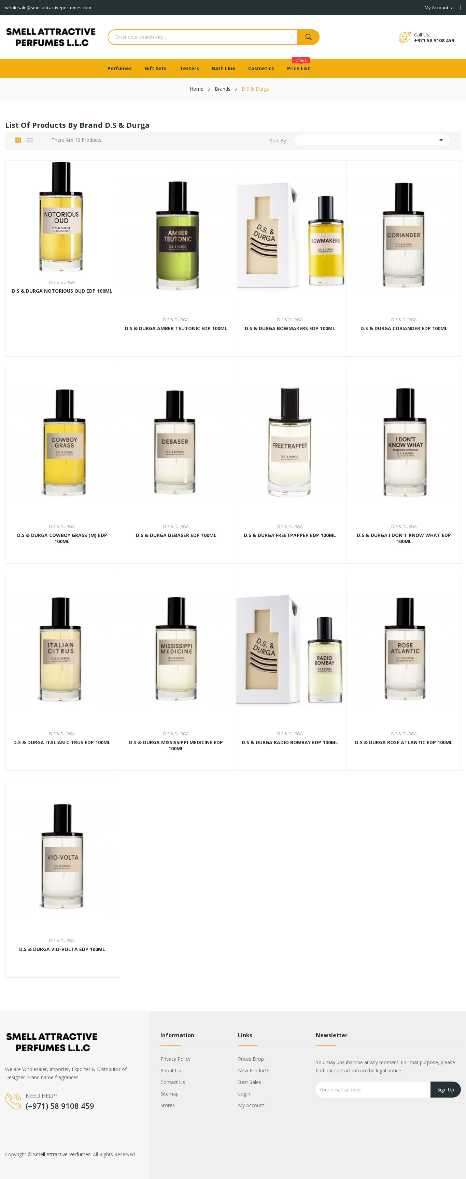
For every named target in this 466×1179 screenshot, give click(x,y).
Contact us (172, 1082)
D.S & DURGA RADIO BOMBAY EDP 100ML (290, 742)
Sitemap (169, 1093)
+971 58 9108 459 (434, 40)
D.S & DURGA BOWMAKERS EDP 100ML (290, 328)
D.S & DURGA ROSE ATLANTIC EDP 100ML (404, 742)
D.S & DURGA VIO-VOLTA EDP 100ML (62, 949)
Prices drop (251, 1059)
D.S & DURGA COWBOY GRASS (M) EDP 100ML (62, 538)
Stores (167, 1105)
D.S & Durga (62, 282)
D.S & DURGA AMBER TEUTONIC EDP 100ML (176, 328)
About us (170, 1070)
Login (244, 1093)
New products (253, 1070)
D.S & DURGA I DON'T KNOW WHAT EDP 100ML (404, 538)
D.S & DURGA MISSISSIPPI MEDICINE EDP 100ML (176, 745)
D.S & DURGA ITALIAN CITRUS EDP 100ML (62, 742)
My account (251, 1105)
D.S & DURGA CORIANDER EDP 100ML (404, 328)
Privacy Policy (175, 1059)
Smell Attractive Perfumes (61, 1154)
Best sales (249, 1082)
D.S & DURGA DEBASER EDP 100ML (176, 535)
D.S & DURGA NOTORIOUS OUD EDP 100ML (62, 291)
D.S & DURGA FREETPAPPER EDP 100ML (290, 535)
